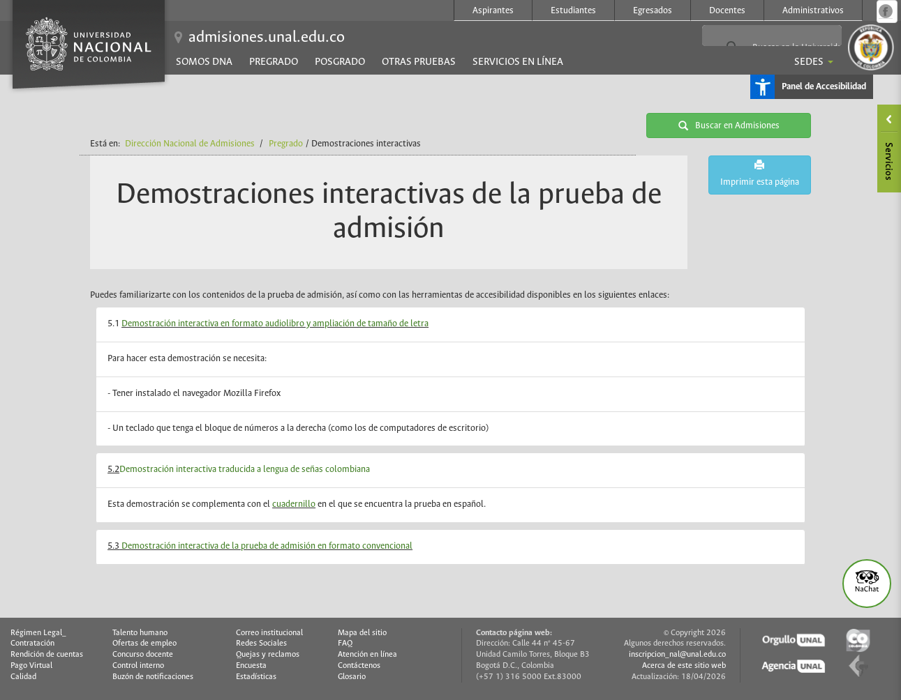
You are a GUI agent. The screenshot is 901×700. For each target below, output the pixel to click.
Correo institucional (269, 633)
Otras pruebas (419, 62)
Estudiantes (573, 11)
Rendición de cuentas (46, 654)
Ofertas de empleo (144, 643)
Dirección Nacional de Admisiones (190, 144)
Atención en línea (367, 654)
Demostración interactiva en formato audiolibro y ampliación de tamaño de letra (275, 324)
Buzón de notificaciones (152, 677)
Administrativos (813, 11)
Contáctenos (359, 666)
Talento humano (139, 633)
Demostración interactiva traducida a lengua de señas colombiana (244, 469)
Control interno (138, 666)
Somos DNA (204, 62)
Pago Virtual (31, 666)
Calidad (23, 677)
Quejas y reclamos (267, 654)
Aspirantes (493, 11)
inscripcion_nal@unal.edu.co (677, 654)
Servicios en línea (517, 62)
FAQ (345, 643)
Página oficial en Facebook (886, 11)
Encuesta (251, 666)
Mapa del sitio (362, 633)
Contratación (32, 643)
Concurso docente (142, 654)
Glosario (352, 677)
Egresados (652, 11)
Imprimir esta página (759, 173)
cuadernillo (293, 504)
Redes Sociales (261, 643)
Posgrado (340, 62)
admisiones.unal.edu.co (266, 37)
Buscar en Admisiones (729, 125)
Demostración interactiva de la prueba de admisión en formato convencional (265, 546)
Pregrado (273, 62)
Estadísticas (256, 677)
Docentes (727, 11)
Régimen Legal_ (38, 633)
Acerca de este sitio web (684, 666)
